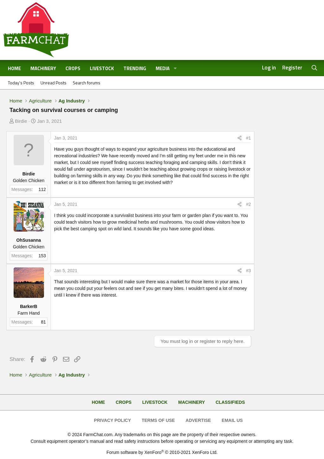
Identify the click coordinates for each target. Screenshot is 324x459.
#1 (248, 138)
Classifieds (230, 402)
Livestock (102, 68)
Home (14, 68)
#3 (248, 270)
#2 (248, 204)
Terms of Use (158, 420)
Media (163, 68)
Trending (134, 68)
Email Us (232, 420)
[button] (175, 68)
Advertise (198, 420)
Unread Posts (53, 82)
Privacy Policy (112, 420)
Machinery (43, 68)
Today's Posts (21, 82)
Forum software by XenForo (161, 452)
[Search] (314, 68)
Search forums (86, 82)
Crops (72, 68)
